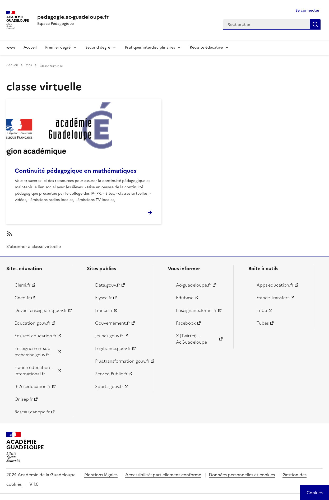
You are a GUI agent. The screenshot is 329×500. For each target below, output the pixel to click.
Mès (29, 65)
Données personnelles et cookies (242, 474)
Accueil (30, 47)
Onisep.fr (24, 399)
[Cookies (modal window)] (314, 492)
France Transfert (273, 298)
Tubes (263, 323)
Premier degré (58, 47)
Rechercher (315, 24)
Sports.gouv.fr (109, 386)
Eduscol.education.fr (35, 336)
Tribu (262, 310)
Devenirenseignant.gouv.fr (40, 310)
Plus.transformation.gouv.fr (120, 361)
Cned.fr (22, 298)
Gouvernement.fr (112, 323)
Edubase (184, 298)
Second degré (97, 47)
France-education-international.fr (33, 370)
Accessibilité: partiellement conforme (163, 474)
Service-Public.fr (111, 374)
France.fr (104, 310)
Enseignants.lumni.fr (196, 310)
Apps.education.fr (275, 285)
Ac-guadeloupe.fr (193, 285)
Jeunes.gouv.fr (109, 336)
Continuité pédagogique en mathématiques (75, 170)
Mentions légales (101, 474)
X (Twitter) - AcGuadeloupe (191, 339)
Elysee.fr (103, 298)
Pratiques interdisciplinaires (150, 47)
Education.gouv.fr (32, 323)
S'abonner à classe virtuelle (33, 246)
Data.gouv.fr (107, 285)
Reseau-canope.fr (32, 412)
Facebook (186, 323)
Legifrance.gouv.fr (113, 348)
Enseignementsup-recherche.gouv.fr (33, 351)
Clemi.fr (22, 285)
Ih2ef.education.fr (33, 386)
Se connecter (307, 10)
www (10, 47)
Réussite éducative (206, 47)
